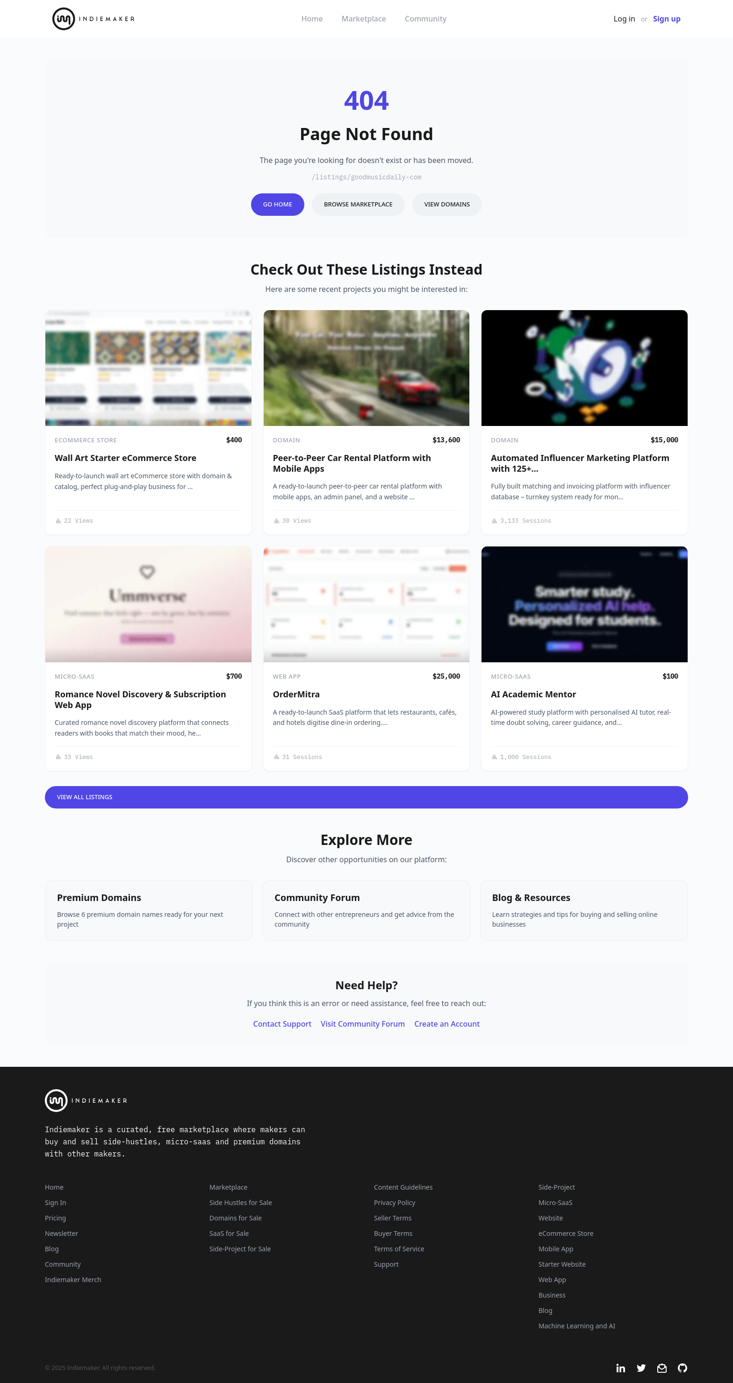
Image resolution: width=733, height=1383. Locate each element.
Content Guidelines (403, 1187)
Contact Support (282, 1024)
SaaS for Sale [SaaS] (229, 1233)
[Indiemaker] (254, 1100)
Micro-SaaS (74, 676)
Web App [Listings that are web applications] (552, 1279)
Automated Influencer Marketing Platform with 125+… (580, 463)
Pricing (55, 1217)
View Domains (447, 204)
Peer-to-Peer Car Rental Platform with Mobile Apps (352, 463)
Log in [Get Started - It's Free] (624, 19)
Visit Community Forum (363, 1024)
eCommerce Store (86, 440)
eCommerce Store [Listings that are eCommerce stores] (566, 1233)
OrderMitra (296, 694)
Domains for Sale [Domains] (235, 1217)
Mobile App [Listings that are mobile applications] (556, 1248)
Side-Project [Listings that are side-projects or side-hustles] (557, 1187)
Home (312, 19)
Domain (287, 440)
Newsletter (61, 1233)
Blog (52, 1248)
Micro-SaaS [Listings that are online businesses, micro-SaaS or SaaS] (556, 1202)
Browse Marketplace (358, 204)
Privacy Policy (394, 1202)
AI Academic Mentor (533, 694)
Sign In (55, 1202)
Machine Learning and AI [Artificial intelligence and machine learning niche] (577, 1325)
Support (386, 1264)
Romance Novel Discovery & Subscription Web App (140, 699)
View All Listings (85, 797)
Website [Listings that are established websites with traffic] (551, 1217)
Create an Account (447, 1024)
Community (425, 19)
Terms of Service (399, 1248)
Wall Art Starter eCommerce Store (125, 457)
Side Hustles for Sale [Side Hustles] (240, 1202)
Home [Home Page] (54, 1187)
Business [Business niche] (552, 1295)
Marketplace (364, 19)
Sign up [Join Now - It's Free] (667, 19)
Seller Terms (392, 1217)
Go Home (277, 204)
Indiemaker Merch (73, 1279)
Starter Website (562, 1264)
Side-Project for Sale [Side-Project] (240, 1248)
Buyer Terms (393, 1233)
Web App (287, 676)
